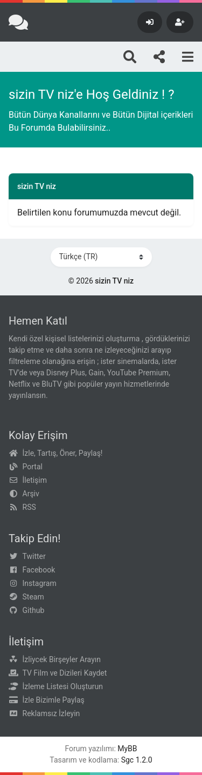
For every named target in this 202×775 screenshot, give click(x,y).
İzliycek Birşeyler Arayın (62, 659)
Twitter (34, 556)
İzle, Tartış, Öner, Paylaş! (63, 453)
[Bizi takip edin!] (159, 57)
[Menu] (187, 57)
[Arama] (129, 57)
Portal (33, 466)
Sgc (127, 760)
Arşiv (31, 493)
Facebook (39, 569)
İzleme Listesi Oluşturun (63, 686)
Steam (33, 596)
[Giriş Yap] (149, 22)
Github (34, 610)
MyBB (127, 748)
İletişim (35, 480)
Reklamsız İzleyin (51, 713)
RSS (29, 507)
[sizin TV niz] (18, 22)
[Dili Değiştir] (101, 257)
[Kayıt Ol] (179, 22)
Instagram (40, 583)
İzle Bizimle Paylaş (54, 700)
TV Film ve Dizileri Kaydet (65, 673)
